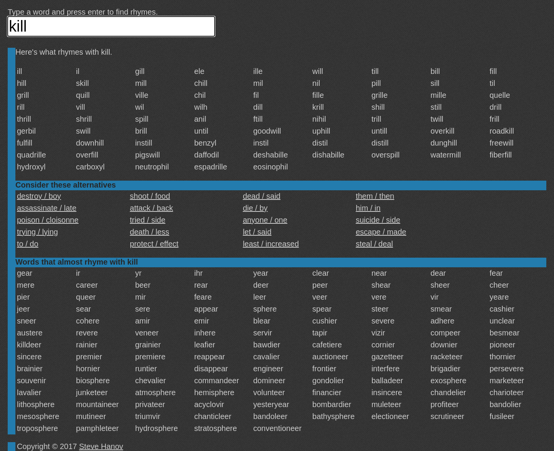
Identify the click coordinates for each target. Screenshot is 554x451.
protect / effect (154, 244)
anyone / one (265, 220)
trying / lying (37, 232)
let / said (257, 232)
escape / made (381, 232)
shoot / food (150, 196)
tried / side (147, 220)
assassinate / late (47, 208)
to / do (27, 244)
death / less (149, 232)
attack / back (151, 208)
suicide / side (378, 220)
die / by (255, 208)
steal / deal (374, 244)
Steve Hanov (101, 446)
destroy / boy (39, 196)
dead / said (261, 196)
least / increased (271, 244)
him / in (368, 208)
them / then (375, 196)
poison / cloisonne (47, 220)
